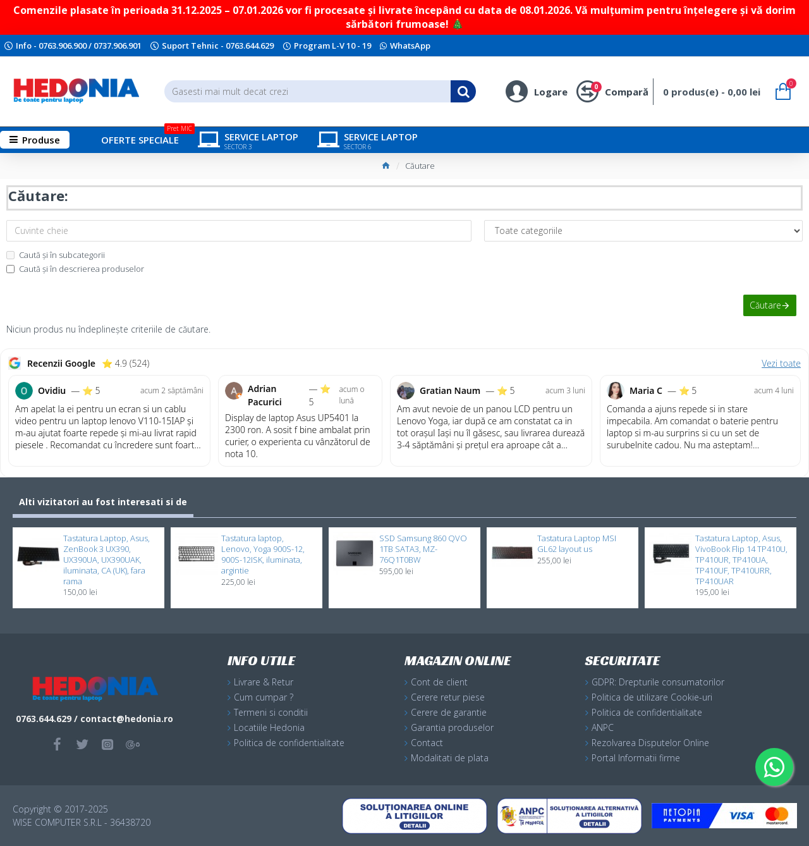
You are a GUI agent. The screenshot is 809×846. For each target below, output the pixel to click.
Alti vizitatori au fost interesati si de (103, 502)
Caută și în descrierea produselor (75, 268)
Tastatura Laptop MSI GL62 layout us (576, 544)
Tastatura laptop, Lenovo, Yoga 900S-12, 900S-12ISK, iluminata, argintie (263, 554)
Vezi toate (781, 363)
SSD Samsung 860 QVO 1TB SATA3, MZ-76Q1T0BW (423, 549)
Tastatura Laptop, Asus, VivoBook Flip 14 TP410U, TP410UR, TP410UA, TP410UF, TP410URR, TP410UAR (741, 559)
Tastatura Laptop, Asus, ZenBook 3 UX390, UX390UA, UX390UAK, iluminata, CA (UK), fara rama (106, 559)
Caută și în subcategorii (55, 255)
